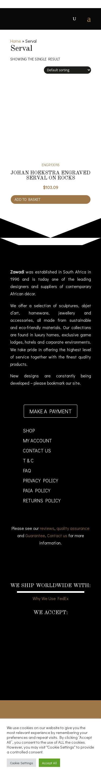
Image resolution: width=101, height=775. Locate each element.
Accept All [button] (49, 762)
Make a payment (50, 411)
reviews (47, 528)
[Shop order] (67, 70)
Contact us (57, 535)
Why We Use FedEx (50, 598)
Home (15, 41)
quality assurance (73, 528)
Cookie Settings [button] (21, 762)
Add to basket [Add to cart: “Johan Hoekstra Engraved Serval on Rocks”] (27, 199)
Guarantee (35, 535)
